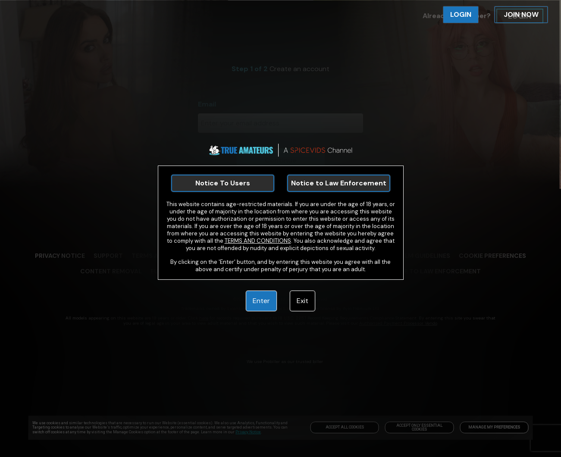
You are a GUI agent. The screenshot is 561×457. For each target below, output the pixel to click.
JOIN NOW (521, 14)
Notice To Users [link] (222, 183)
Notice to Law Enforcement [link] (338, 183)
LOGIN (460, 14)
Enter (261, 300)
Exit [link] (302, 300)
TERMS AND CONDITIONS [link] (258, 240)
